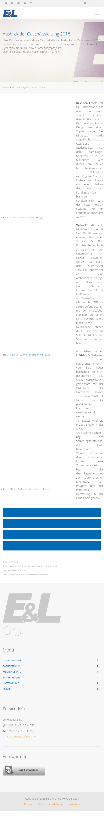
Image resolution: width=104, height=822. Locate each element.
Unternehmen (12, 683)
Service (7, 689)
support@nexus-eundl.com (22, 736)
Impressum (73, 804)
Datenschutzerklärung (49, 804)
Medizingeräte (12, 671)
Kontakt (28, 804)
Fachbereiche (11, 666)
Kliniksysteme (11, 677)
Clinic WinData (12, 660)
